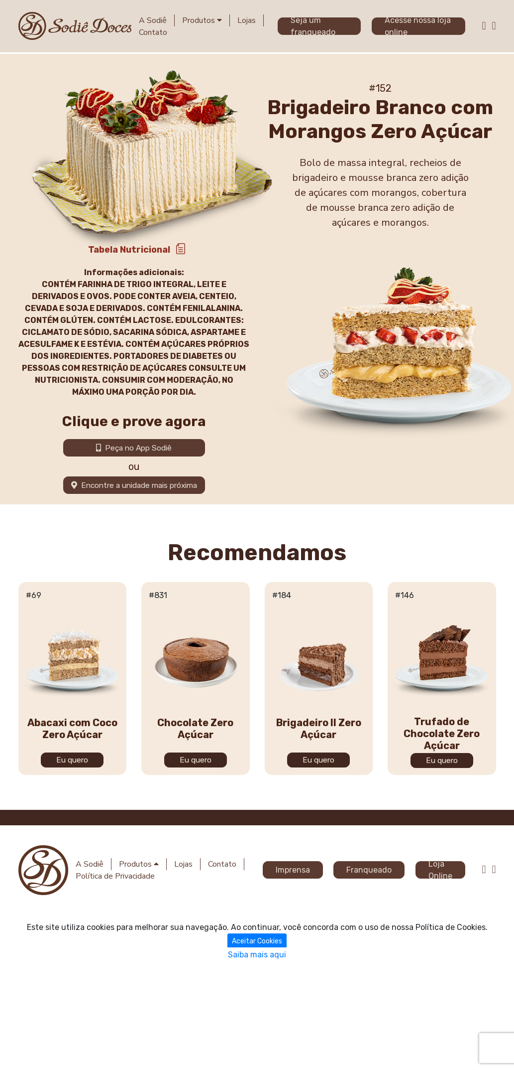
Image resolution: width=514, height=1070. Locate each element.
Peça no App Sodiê (134, 448)
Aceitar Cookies (257, 940)
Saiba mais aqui (257, 954)
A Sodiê (153, 20)
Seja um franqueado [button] (313, 26)
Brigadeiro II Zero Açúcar (318, 887)
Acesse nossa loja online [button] (418, 26)
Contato (153, 32)
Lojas (246, 20)
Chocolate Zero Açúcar (195, 887)
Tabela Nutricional (129, 249)
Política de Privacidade (115, 875)
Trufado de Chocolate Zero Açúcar (442, 892)
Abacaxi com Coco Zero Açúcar (72, 887)
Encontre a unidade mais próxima (134, 485)
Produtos (202, 20)
